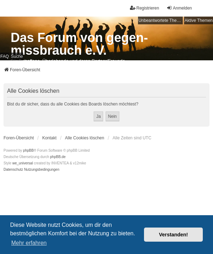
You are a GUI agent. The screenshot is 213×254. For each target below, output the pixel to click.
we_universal (22, 163)
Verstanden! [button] (173, 234)
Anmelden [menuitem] (179, 8)
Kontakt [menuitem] (49, 137)
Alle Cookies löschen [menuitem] (84, 137)
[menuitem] (13, 170)
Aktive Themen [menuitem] (198, 20)
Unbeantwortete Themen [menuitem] (160, 20)
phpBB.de (57, 157)
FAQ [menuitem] (4, 56)
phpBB (28, 150)
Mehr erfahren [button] (29, 243)
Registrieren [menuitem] (144, 8)
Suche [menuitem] (17, 56)
